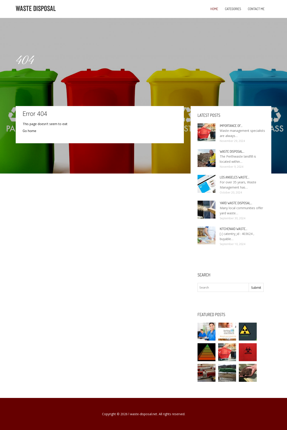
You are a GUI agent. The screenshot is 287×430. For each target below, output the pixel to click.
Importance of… (231, 126)
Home (214, 9)
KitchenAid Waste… (233, 229)
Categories (233, 9)
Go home (29, 131)
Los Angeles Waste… (234, 177)
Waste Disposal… (232, 151)
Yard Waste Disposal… (236, 203)
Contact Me (256, 9)
